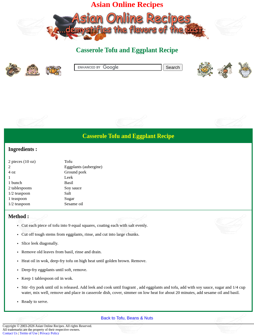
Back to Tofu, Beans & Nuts (127, 317)
